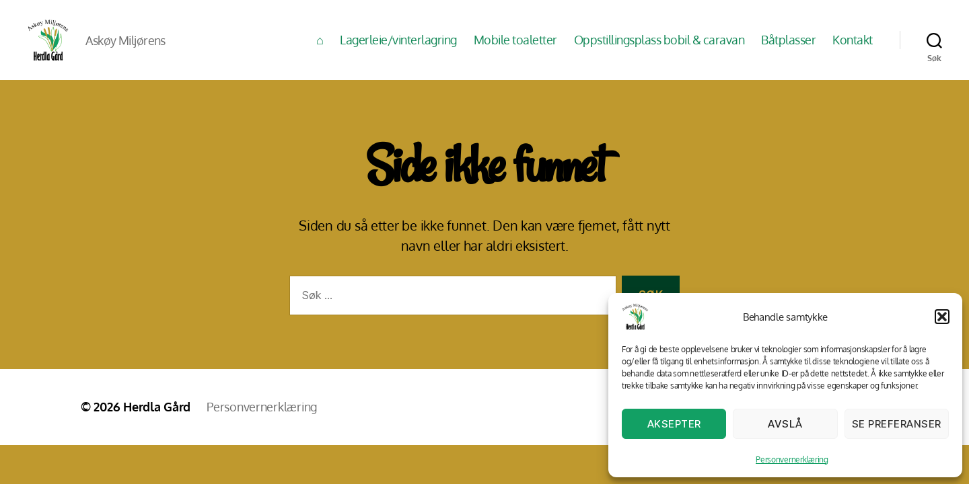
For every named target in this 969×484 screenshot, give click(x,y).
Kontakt (852, 49)
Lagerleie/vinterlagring (398, 49)
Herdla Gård (156, 424)
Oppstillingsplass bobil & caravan (659, 49)
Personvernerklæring (792, 459)
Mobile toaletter (515, 49)
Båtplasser (788, 49)
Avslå (785, 423)
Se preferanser (896, 423)
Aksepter (674, 423)
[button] (942, 316)
